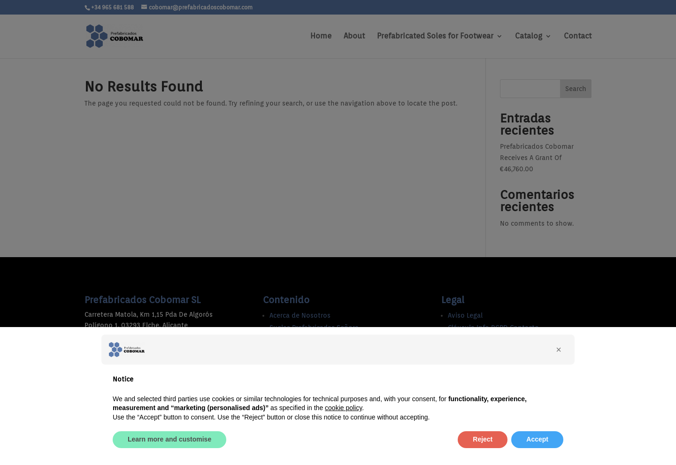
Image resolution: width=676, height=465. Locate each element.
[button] (558, 349)
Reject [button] (482, 439)
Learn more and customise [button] (169, 439)
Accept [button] (537, 439)
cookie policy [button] (343, 408)
